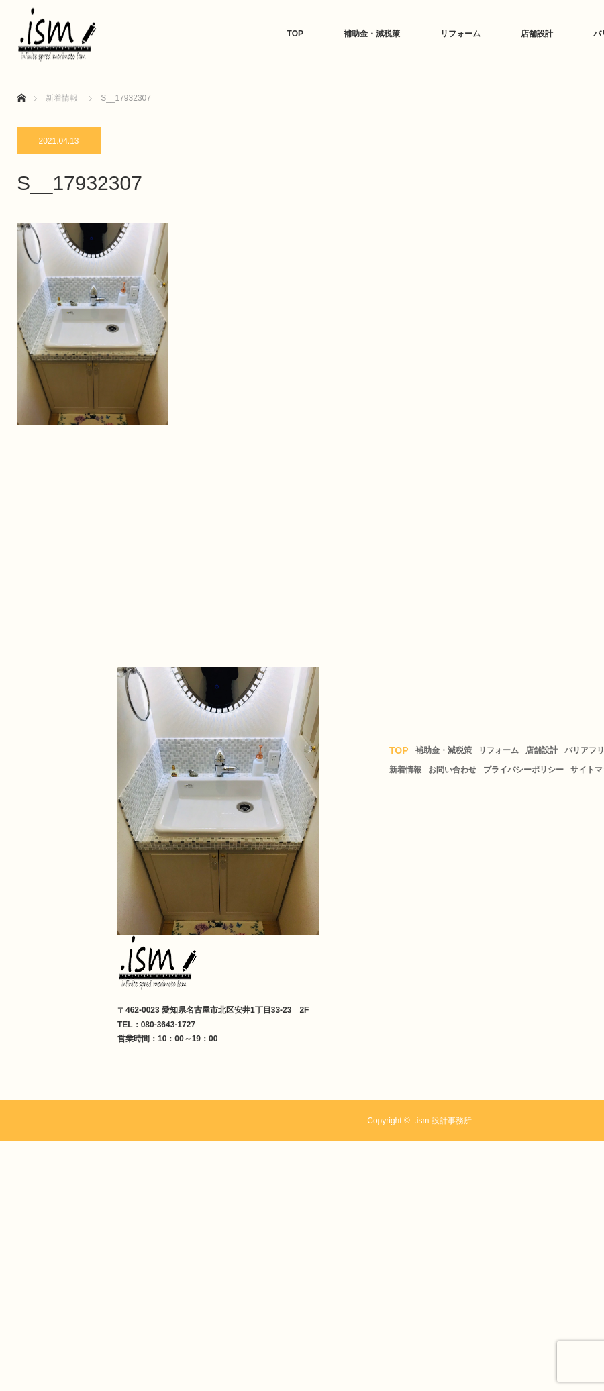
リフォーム (460, 33)
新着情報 (405, 769)
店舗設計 (537, 33)
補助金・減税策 (372, 33)
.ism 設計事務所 (442, 1120)
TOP (295, 33)
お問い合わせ (452, 769)
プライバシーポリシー (523, 769)
